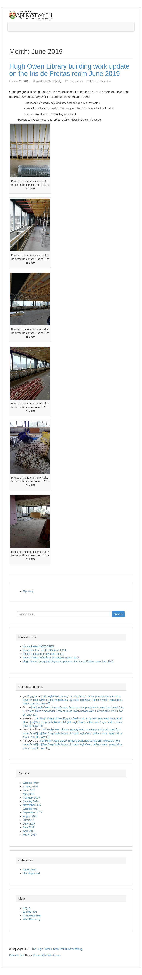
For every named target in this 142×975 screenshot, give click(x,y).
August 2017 (30, 816)
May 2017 (28, 827)
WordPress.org (31, 919)
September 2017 (32, 812)
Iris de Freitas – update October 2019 (44, 650)
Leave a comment (100, 81)
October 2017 (31, 808)
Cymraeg (28, 591)
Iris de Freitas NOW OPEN (38, 646)
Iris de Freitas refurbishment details (43, 653)
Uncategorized (31, 873)
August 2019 (30, 786)
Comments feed (32, 915)
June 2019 (29, 790)
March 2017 (30, 834)
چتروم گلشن (30, 696)
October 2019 (31, 782)
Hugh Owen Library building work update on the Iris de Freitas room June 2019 (69, 70)
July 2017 (28, 819)
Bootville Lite (16, 955)
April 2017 (29, 831)
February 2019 (31, 797)
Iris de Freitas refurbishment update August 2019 (51, 657)
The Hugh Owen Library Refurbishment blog (57, 949)
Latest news (75, 81)
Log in (26, 908)
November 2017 (32, 805)
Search (118, 614)
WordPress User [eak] (48, 81)
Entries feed (30, 911)
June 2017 (29, 823)
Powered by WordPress (47, 955)
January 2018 (31, 801)
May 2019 (28, 793)
